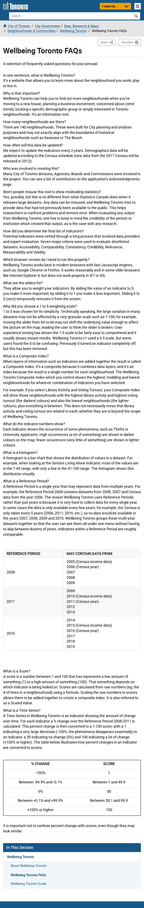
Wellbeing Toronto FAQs (28, 875)
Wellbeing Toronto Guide (28, 884)
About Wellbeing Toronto (29, 866)
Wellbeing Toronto (20, 856)
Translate (127, 42)
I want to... (110, 6)
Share (108, 42)
